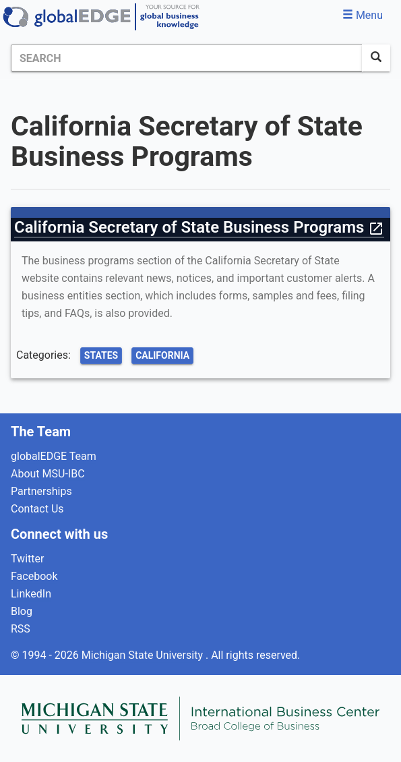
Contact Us (37, 508)
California (162, 355)
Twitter (27, 558)
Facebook (34, 576)
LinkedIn (31, 593)
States (101, 355)
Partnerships (41, 491)
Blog (21, 611)
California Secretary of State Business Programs (199, 227)
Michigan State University (144, 655)
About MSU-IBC (48, 473)
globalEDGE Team (53, 456)
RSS (20, 628)
